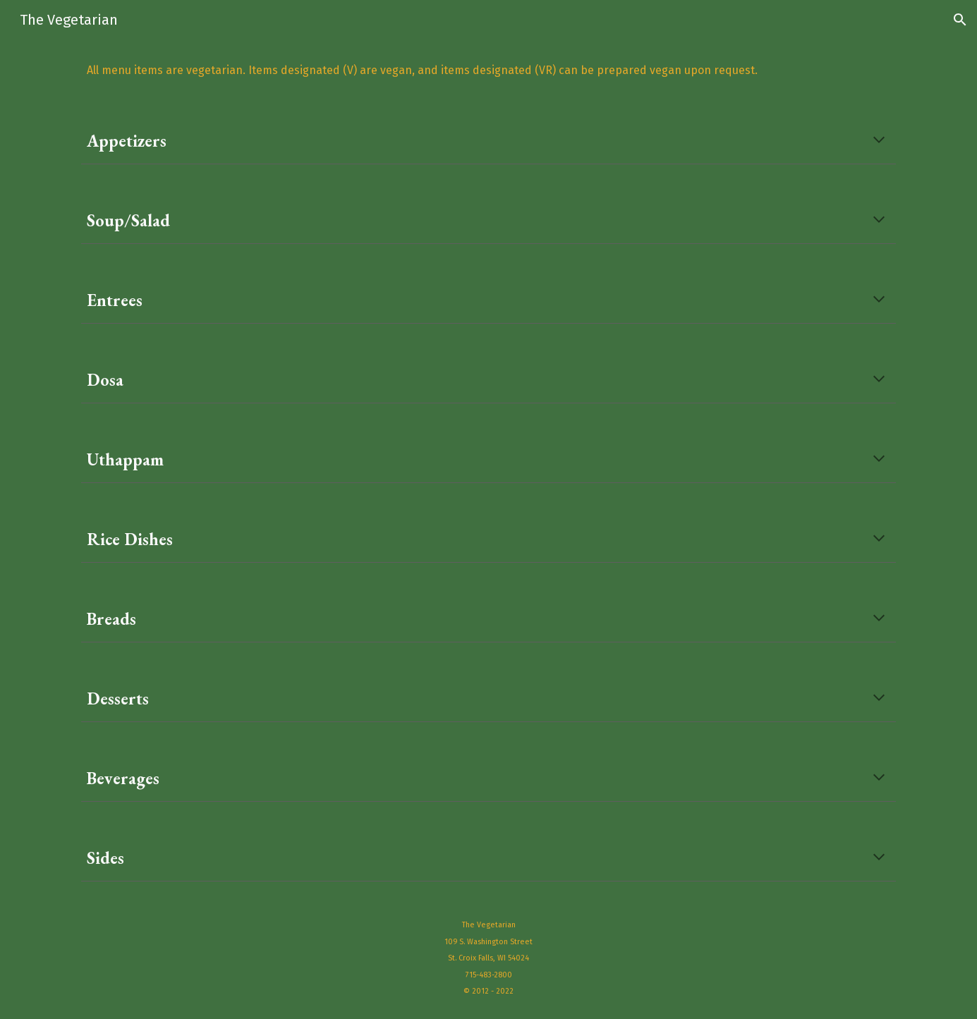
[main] (488, 70)
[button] (960, 20)
